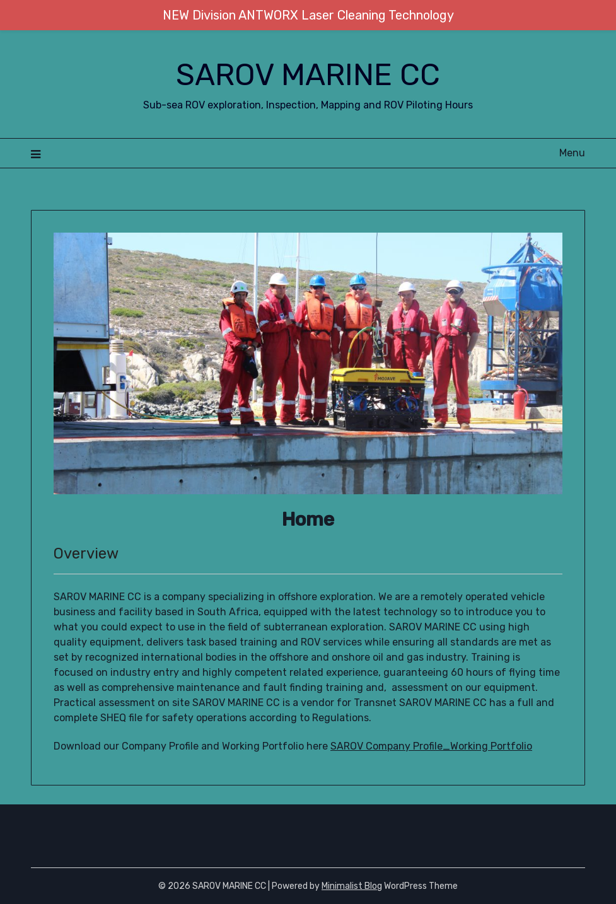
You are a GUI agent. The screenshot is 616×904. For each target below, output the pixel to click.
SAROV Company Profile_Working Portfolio (431, 746)
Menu (572, 153)
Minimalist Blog (352, 886)
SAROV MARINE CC (308, 75)
